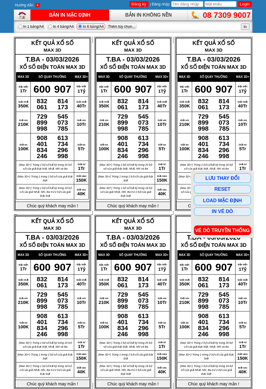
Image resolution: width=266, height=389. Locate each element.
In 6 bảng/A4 (91, 26)
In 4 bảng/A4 (61, 26)
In (245, 26)
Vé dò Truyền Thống (222, 230)
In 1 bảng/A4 (31, 26)
